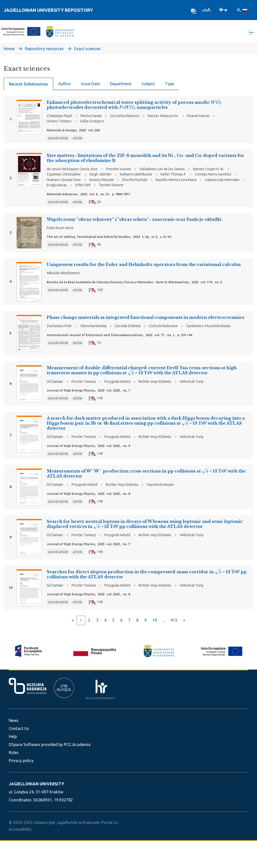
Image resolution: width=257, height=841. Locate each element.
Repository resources (44, 49)
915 (174, 621)
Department (121, 84)
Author (64, 84)
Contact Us (19, 728)
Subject (148, 84)
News (14, 720)
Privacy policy (21, 760)
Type (169, 84)
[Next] (184, 620)
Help (13, 736)
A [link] (203, 10)
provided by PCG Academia (66, 744)
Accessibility (20, 829)
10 (154, 621)
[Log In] (223, 9)
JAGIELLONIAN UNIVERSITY (36, 784)
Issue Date (90, 84)
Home (9, 49)
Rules (14, 752)
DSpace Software (24, 744)
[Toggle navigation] (251, 33)
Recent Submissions (28, 84)
